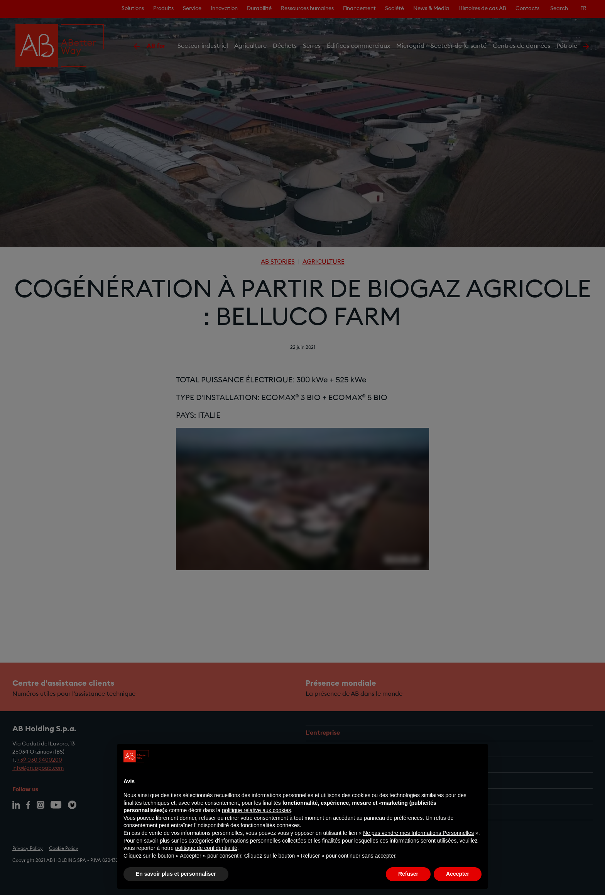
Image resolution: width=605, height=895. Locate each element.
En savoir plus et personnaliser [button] (176, 874)
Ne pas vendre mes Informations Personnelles (418, 833)
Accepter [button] (457, 874)
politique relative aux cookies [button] (256, 810)
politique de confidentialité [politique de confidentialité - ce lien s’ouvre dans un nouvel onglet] (206, 848)
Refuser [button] (408, 874)
